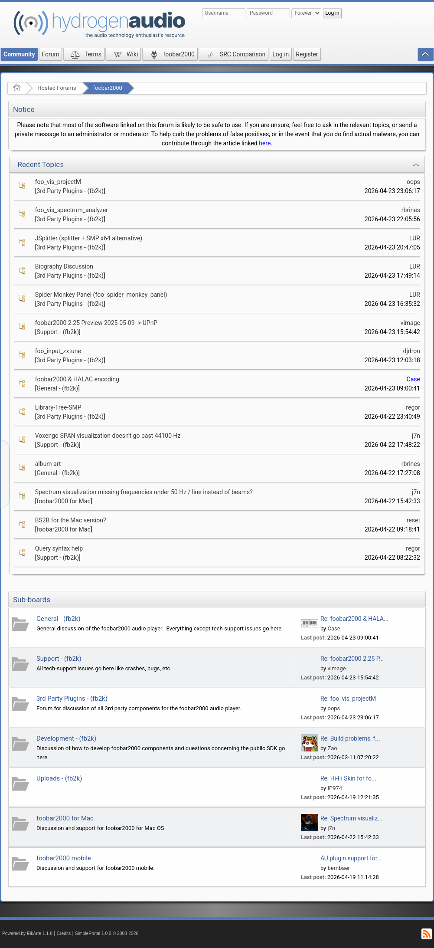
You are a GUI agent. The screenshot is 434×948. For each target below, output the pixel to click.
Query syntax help (59, 548)
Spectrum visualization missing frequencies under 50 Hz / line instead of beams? (144, 492)
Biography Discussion (64, 266)
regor (413, 407)
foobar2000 (107, 88)
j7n (416, 435)
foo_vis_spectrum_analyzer (71, 210)
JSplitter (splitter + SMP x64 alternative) (89, 238)
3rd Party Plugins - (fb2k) (69, 190)
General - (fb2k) (57, 388)
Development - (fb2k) (66, 738)
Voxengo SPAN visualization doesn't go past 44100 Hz (108, 435)
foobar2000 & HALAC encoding (77, 379)
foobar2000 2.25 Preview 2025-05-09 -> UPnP (96, 322)
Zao (332, 748)
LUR (414, 238)
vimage (410, 322)
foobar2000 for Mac (63, 501)
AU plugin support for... (351, 858)
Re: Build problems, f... (350, 738)
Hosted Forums (56, 88)
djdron (411, 351)
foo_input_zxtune (58, 351)
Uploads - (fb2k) (59, 778)
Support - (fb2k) (57, 331)
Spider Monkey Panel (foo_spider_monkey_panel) (101, 294)
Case (413, 379)
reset (413, 520)
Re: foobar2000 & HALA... (354, 618)
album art (48, 463)
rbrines (410, 210)
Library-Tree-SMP (58, 407)
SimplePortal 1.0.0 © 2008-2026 (106, 933)
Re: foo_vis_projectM (348, 698)
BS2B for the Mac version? (70, 520)
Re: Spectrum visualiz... (351, 818)
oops (413, 181)
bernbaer (338, 868)
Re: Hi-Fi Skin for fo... (348, 778)
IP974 (334, 788)
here (265, 143)
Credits (64, 933)
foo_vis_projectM (58, 181)
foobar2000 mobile (63, 858)
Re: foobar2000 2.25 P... (352, 658)
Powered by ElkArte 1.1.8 (27, 933)
